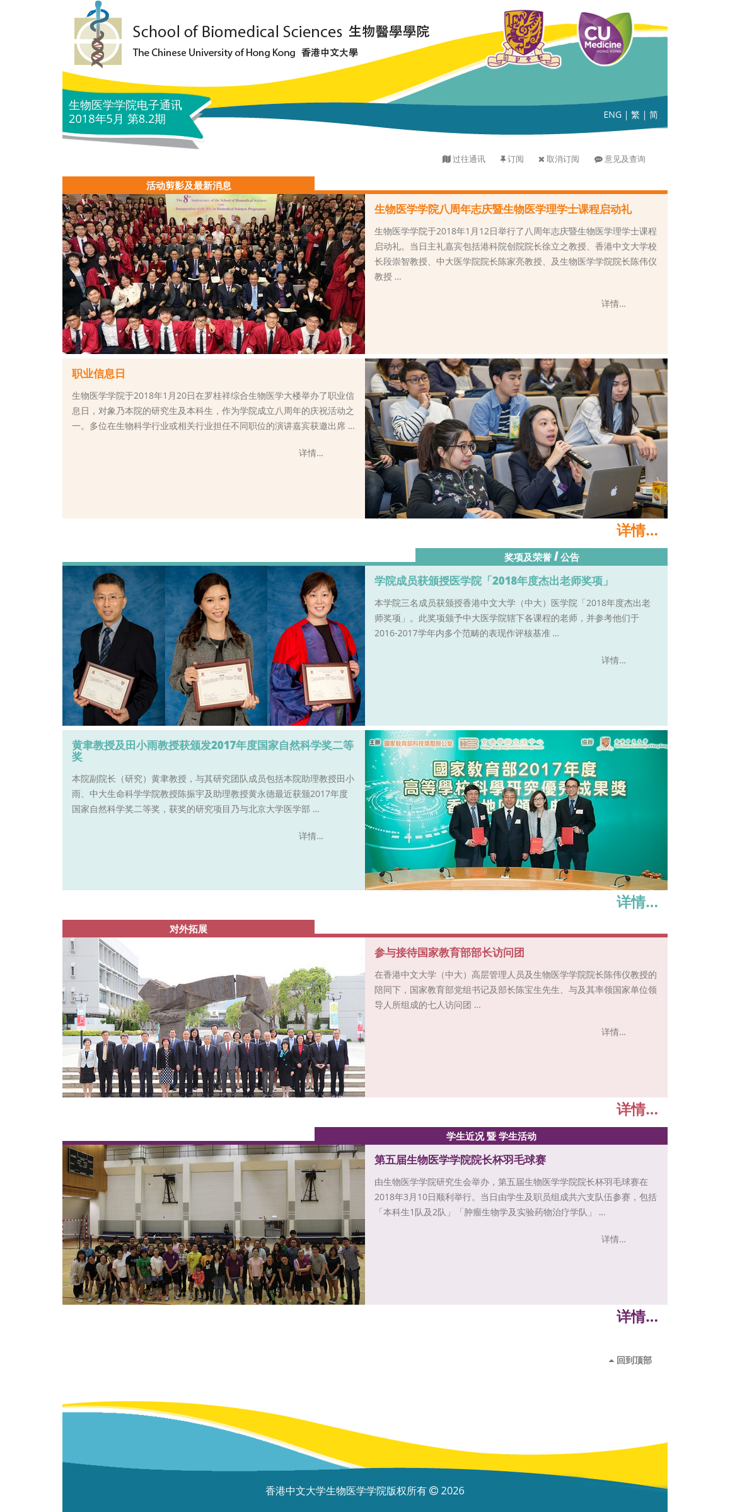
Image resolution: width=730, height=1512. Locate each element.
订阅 (515, 159)
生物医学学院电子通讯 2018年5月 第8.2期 (125, 111)
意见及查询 (625, 159)
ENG (613, 114)
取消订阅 (563, 159)
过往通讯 (469, 159)
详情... (613, 303)
